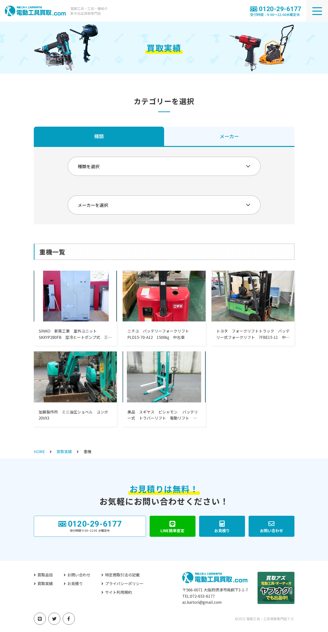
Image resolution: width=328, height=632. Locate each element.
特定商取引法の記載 (122, 575)
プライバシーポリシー (124, 583)
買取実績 (64, 451)
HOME (39, 451)
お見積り (75, 583)
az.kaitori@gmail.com (202, 602)
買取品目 (45, 575)
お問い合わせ (79, 575)
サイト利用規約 (118, 592)
